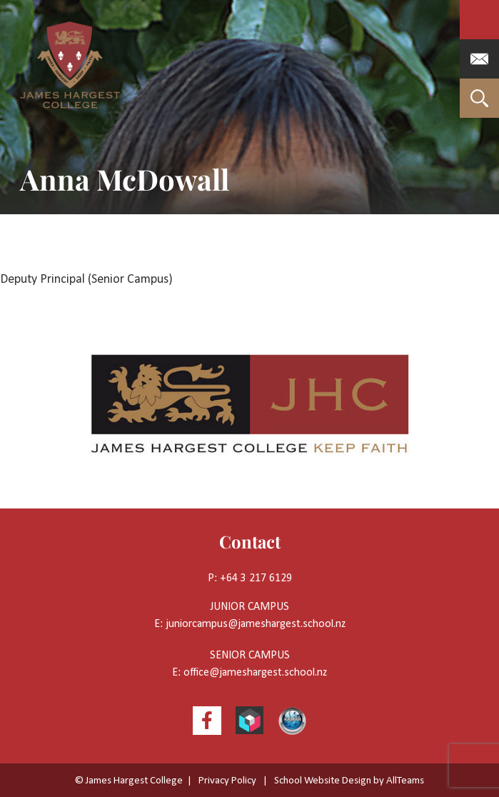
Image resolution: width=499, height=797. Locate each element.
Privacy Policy (227, 781)
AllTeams (405, 781)
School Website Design (322, 781)
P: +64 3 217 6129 (250, 578)
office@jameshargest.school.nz (255, 672)
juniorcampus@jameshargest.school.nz (256, 624)
